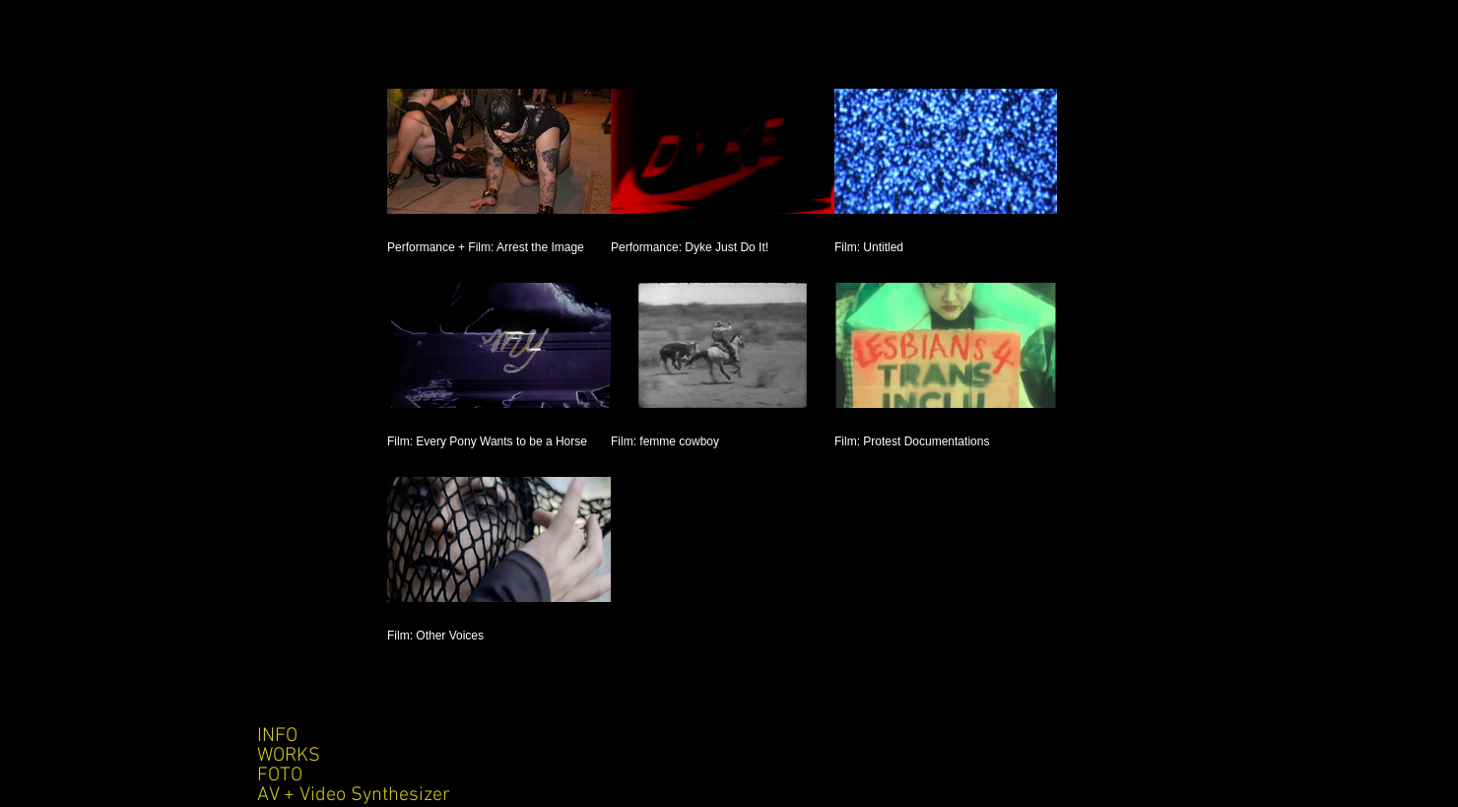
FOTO (279, 775)
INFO (277, 736)
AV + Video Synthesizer (353, 795)
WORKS (288, 756)
